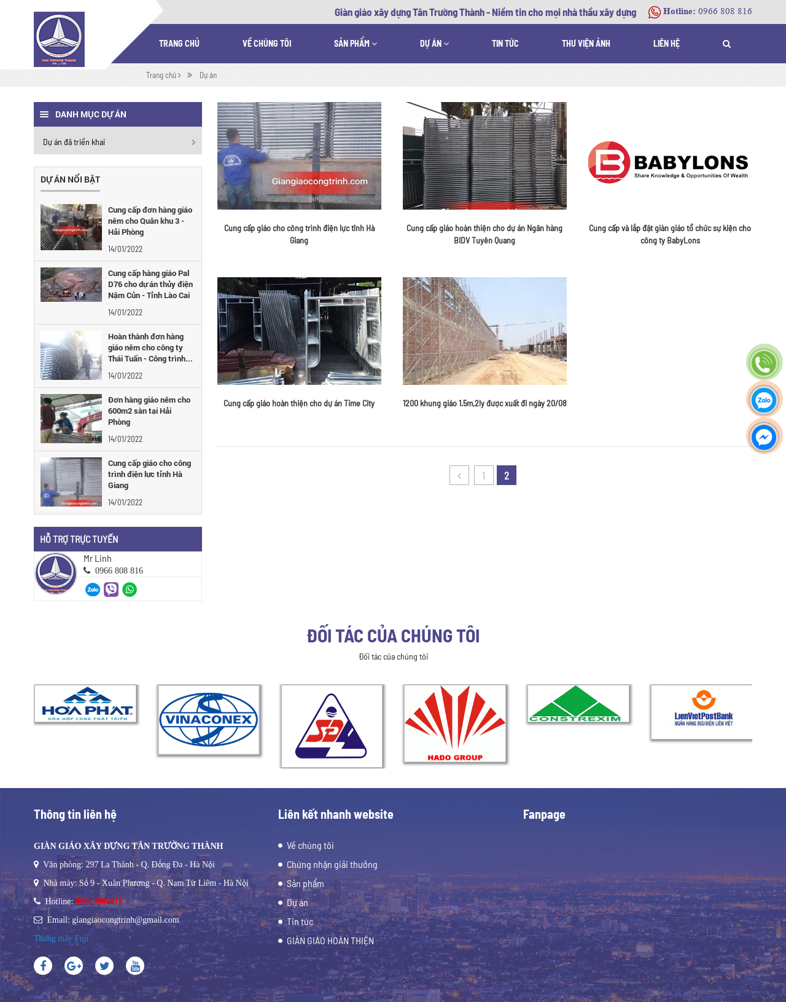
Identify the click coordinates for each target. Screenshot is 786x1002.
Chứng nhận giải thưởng (332, 864)
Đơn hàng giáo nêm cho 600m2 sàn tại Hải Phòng (149, 410)
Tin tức (505, 43)
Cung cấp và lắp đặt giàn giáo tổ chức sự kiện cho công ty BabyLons (670, 234)
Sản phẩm (355, 43)
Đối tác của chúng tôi (393, 635)
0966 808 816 (725, 11)
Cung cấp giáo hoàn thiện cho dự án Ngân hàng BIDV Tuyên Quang (484, 234)
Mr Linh (98, 558)
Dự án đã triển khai (74, 141)
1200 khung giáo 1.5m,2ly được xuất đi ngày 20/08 (485, 403)
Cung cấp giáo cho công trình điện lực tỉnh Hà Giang (149, 474)
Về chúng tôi (267, 43)
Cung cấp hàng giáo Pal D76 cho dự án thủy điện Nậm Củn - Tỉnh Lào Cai (150, 284)
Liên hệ (666, 43)
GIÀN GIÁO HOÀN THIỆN (330, 940)
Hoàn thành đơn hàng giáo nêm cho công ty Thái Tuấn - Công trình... (150, 347)
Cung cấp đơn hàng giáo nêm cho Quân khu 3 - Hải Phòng (150, 220)
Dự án (434, 43)
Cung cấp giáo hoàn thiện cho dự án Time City (299, 403)
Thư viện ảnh (586, 43)
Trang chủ (179, 43)
